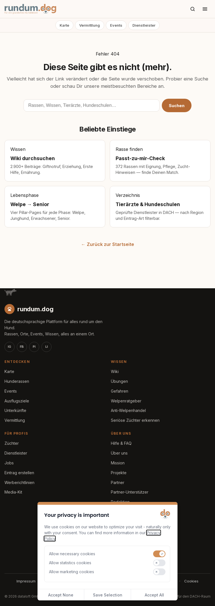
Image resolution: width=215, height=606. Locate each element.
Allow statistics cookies (70, 562)
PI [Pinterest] (34, 347)
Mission (118, 462)
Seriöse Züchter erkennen (135, 420)
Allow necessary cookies (72, 553)
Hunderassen (16, 381)
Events (116, 25)
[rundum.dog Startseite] (30, 9)
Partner (117, 482)
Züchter (11, 443)
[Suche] (192, 9)
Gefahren (119, 391)
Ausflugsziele (16, 400)
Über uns (119, 453)
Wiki (115, 371)
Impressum (26, 581)
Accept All (154, 595)
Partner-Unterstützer (129, 492)
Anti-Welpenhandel (128, 410)
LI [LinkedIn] (46, 347)
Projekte (119, 472)
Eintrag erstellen (19, 472)
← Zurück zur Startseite (107, 244)
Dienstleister (143, 25)
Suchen (176, 105)
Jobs (9, 462)
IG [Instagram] (9, 347)
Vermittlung (89, 25)
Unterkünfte (15, 410)
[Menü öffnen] (205, 9)
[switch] (159, 553)
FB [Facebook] (22, 347)
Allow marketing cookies (71, 571)
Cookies (191, 581)
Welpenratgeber (126, 400)
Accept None (60, 595)
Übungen (119, 381)
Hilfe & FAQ (121, 443)
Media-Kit (13, 492)
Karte (64, 25)
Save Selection (107, 595)
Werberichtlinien (19, 482)
